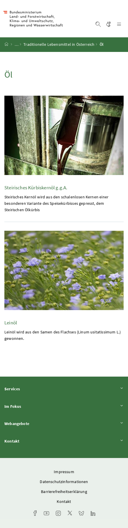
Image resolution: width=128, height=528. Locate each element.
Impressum (64, 471)
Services (64, 388)
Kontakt (64, 441)
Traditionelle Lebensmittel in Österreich (58, 44)
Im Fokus (64, 406)
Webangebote (64, 423)
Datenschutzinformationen (64, 481)
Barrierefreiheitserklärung (64, 491)
